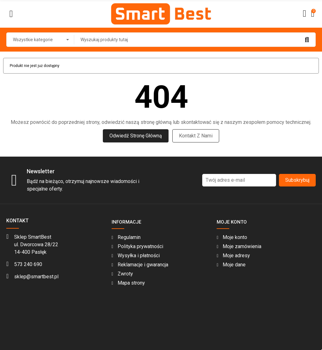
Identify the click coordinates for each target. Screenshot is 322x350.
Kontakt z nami (196, 136)
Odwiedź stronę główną (135, 136)
